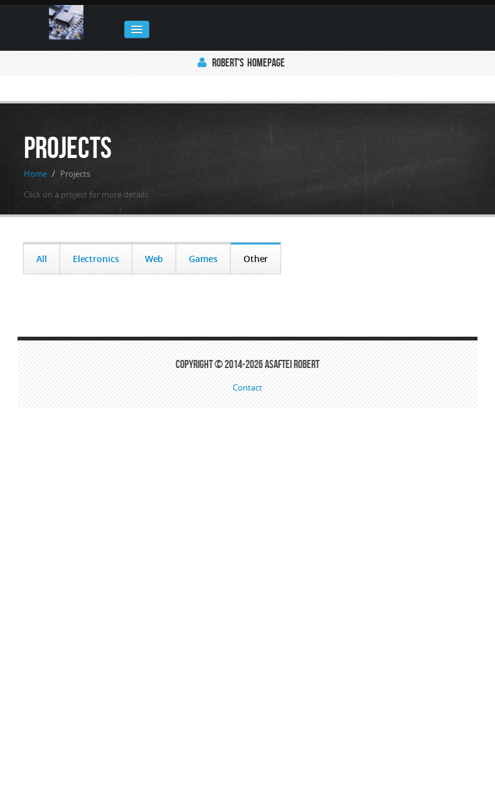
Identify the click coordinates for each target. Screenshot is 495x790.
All (41, 259)
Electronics (96, 259)
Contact (247, 388)
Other (256, 259)
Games (203, 259)
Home (35, 173)
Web (154, 259)
